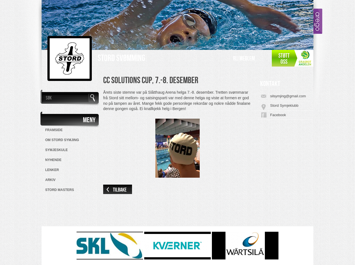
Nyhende (53, 160)
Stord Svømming (121, 58)
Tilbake (119, 190)
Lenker (52, 170)
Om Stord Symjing (62, 140)
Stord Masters (59, 190)
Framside (54, 130)
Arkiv (50, 180)
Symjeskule (56, 150)
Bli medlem (244, 58)
